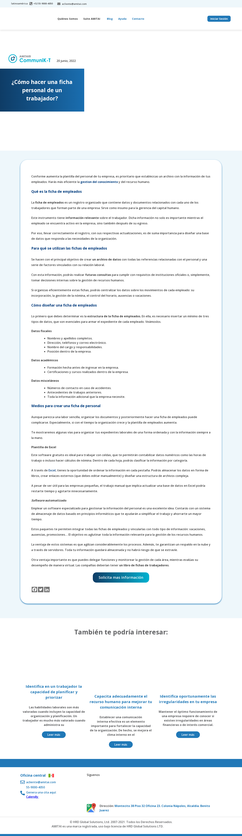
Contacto (138, 18)
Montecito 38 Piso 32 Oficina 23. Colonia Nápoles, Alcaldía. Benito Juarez (155, 808)
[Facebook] (34, 589)
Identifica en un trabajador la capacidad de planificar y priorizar (54, 692)
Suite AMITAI (91, 18)
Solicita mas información (121, 577)
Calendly (32, 797)
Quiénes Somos (67, 18)
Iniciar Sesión (219, 18)
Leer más (53, 735)
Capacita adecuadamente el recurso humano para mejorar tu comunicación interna (121, 702)
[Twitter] (40, 589)
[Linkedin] (47, 589)
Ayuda (122, 18)
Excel (52, 470)
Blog (110, 18)
